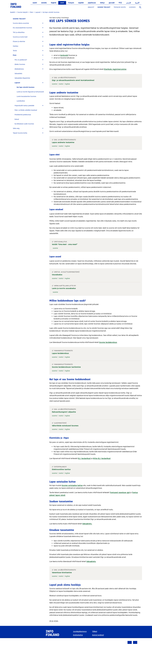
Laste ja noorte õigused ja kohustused (30, 92)
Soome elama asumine (21, 23)
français (71, 3)
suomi (35, 3)
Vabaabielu (18, 73)
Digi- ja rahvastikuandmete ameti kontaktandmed (73, 80)
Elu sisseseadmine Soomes (22, 28)
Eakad (17, 119)
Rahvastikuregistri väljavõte (64, 412)
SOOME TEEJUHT (104, 7)
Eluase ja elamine (19, 41)
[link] (16, 5)
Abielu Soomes (20, 64)
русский (111, 3)
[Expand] (42, 23)
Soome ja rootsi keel (20, 37)
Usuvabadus (57, 275)
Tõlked (94, 631)
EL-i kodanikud (84, 458)
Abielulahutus (19, 69)
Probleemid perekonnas (23, 115)
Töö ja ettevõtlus (19, 32)
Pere (14, 55)
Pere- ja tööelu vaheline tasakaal (26, 110)
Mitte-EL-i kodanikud (101, 458)
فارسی (128, 3)
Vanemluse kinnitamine (62, 573)
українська (92, 3)
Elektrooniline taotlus (61, 469)
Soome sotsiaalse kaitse (72, 485)
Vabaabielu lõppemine (22, 78)
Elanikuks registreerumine (115, 69)
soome (54, 84)
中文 (120, 3)
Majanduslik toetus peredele (24, 106)
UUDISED (132, 7)
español (81, 3)
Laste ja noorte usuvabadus (64, 288)
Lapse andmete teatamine (63, 142)
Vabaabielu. (87, 524)
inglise (67, 84)
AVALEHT (91, 7)
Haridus (15, 46)
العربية (137, 3)
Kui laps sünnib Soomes (25, 87)
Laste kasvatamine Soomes (26, 96)
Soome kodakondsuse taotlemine (66, 367)
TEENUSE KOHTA (120, 7)
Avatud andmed (98, 635)
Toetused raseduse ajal (120, 493)
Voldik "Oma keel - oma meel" (64, 244)
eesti (62, 3)
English (53, 3)
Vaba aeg (16, 128)
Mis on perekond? (21, 60)
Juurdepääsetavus (80, 631)
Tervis (15, 51)
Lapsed (17, 83)
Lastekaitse (21, 101)
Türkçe (102, 3)
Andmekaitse (78, 635)
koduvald (64, 55)
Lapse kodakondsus (60, 353)
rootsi (61, 84)
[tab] (29, 23)
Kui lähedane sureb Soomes (24, 124)
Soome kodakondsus (108, 342)
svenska (44, 3)
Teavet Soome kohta (20, 133)
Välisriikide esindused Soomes (65, 426)
